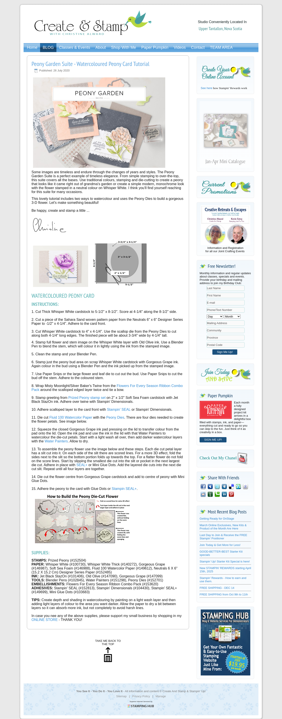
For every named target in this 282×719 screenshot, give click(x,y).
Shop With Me (123, 47)
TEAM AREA (221, 47)
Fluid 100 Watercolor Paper (70, 417)
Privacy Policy (141, 696)
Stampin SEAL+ (124, 489)
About (100, 47)
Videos (180, 47)
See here (206, 88)
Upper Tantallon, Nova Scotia (220, 28)
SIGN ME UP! (213, 439)
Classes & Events (74, 47)
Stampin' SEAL (118, 409)
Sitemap (121, 696)
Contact (198, 47)
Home (32, 47)
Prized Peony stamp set (87, 398)
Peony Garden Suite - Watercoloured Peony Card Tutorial (90, 64)
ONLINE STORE (45, 620)
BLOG (48, 47)
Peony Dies (115, 417)
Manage (161, 696)
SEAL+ (81, 465)
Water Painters (56, 441)
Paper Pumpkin (154, 47)
